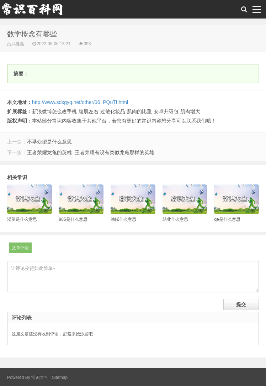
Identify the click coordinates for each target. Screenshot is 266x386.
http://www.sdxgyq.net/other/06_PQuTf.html (80, 102)
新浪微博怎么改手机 (54, 111)
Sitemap (60, 377)
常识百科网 (35, 11)
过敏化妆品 (112, 111)
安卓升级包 (166, 111)
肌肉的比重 (139, 111)
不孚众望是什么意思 (49, 142)
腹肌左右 (89, 111)
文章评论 (20, 247)
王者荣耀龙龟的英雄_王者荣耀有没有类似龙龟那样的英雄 (90, 152)
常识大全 (39, 377)
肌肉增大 (190, 111)
